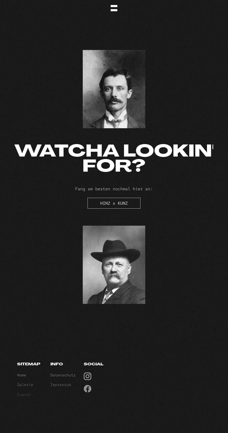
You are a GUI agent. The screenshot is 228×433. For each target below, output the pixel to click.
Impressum (60, 386)
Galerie (25, 386)
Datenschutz (63, 376)
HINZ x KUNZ (114, 203)
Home (21, 376)
